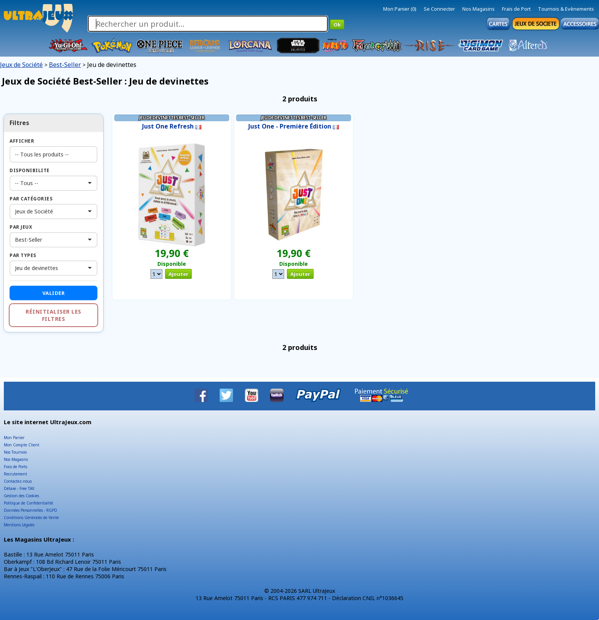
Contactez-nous (18, 481)
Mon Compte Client (21, 445)
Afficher (22, 141)
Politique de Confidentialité (28, 503)
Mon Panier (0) (399, 8)
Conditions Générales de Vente (31, 517)
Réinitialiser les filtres (53, 315)
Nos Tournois (15, 452)
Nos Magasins (478, 8)
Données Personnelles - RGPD (30, 510)
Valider (53, 293)
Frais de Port (516, 8)
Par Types (23, 255)
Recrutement (15, 474)
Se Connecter (439, 8)
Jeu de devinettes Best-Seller (171, 117)
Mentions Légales (19, 524)
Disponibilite (30, 170)
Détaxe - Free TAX (19, 488)
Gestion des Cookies (21, 495)
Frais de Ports (15, 466)
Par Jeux (21, 227)
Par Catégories (31, 198)
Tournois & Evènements (566, 8)
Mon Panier (14, 437)
